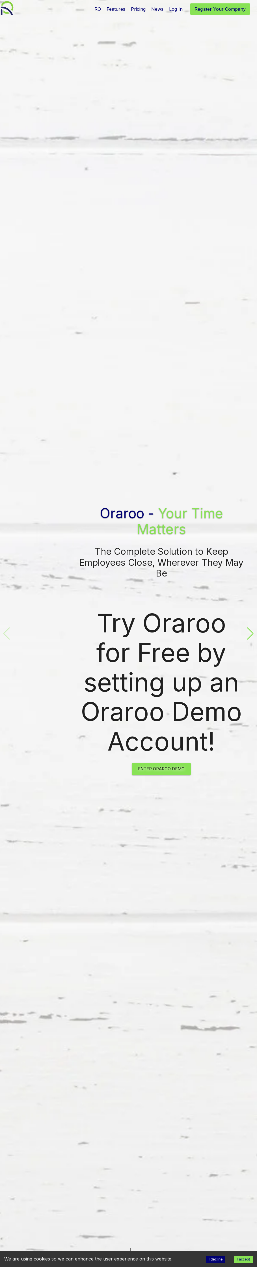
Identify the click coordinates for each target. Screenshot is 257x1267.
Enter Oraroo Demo (161, 769)
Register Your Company (220, 9)
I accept (243, 1259)
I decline (216, 1259)
